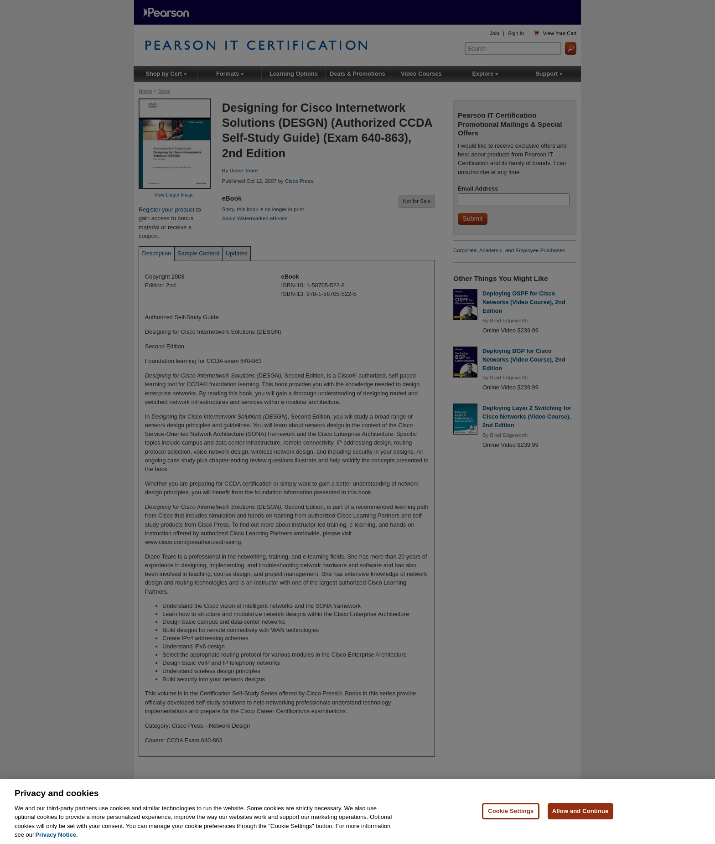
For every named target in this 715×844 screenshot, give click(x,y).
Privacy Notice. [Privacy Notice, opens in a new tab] (56, 835)
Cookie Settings (511, 811)
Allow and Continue (580, 811)
